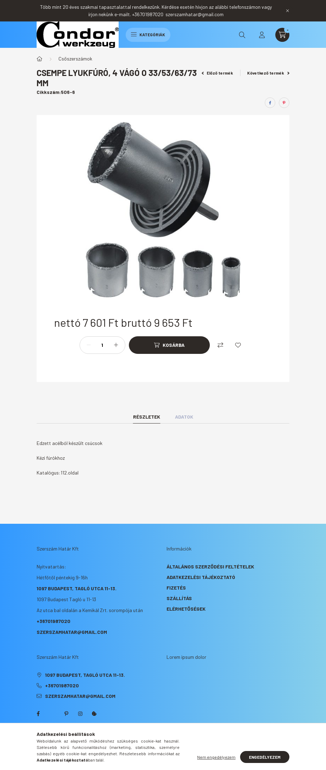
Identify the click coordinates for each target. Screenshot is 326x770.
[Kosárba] (169, 345)
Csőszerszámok (75, 59)
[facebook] (270, 102)
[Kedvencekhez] (238, 345)
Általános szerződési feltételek (210, 566)
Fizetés (176, 588)
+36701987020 (53, 621)
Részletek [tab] (146, 417)
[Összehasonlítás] (220, 345)
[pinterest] (284, 102)
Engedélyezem (265, 757)
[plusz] (116, 345)
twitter (52, 714)
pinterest (66, 714)
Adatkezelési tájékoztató (201, 577)
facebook (38, 714)
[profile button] (262, 35)
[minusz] (88, 345)
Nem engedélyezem (216, 757)
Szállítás (179, 598)
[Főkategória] (39, 59)
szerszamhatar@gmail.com (72, 632)
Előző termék (217, 72)
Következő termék (268, 72)
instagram (80, 714)
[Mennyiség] (102, 345)
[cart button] (282, 35)
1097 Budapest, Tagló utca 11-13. (77, 588)
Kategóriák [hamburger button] (148, 34)
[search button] (242, 35)
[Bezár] (287, 10)
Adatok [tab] (184, 417)
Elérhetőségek (186, 609)
